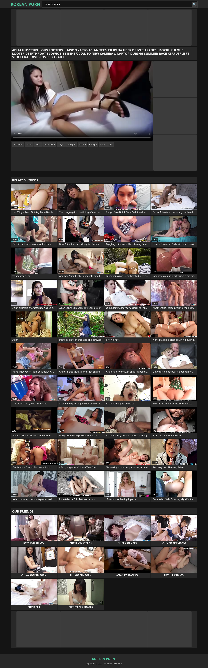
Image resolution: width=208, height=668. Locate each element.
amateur (18, 144)
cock (102, 144)
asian (29, 144)
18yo (60, 144)
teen (38, 144)
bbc (111, 144)
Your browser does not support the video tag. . (82, 101)
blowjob (71, 144)
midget (93, 144)
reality (82, 144)
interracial (49, 144)
